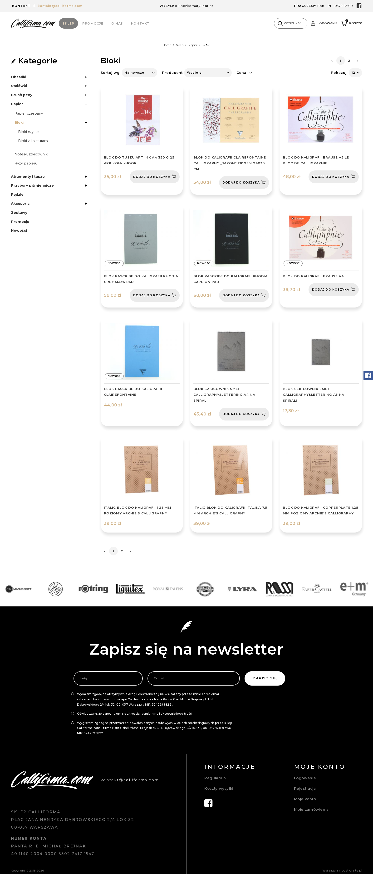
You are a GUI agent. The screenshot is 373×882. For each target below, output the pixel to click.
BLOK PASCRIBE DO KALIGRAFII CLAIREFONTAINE (133, 393)
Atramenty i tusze (29, 182)
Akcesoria (21, 211)
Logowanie (306, 786)
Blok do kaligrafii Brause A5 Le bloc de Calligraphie (316, 160)
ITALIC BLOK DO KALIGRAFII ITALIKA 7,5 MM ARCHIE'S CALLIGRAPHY (230, 512)
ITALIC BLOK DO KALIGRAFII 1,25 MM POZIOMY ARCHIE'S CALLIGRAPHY (138, 512)
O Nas (117, 23)
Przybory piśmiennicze (34, 192)
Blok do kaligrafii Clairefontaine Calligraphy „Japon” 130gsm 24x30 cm (230, 163)
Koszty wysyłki (219, 797)
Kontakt (140, 23)
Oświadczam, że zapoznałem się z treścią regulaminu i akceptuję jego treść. (135, 722)
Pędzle (18, 201)
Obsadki (19, 77)
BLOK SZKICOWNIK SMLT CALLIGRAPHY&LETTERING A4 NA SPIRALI (224, 396)
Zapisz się (265, 686)
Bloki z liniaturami (35, 145)
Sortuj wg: (111, 73)
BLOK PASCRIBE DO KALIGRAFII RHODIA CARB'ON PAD (230, 280)
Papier (192, 45)
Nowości (19, 239)
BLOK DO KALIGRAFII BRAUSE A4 (314, 277)
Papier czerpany (30, 116)
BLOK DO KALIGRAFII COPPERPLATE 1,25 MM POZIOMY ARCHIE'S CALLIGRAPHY (317, 515)
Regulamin (215, 786)
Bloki (20, 125)
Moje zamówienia (312, 817)
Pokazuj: (339, 73)
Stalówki (20, 87)
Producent (172, 73)
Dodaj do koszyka (154, 177)
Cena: (241, 73)
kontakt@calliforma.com (61, 6)
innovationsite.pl (350, 878)
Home (167, 45)
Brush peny (22, 96)
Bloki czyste (29, 135)
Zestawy (20, 220)
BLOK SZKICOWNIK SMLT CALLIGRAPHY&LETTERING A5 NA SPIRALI (314, 396)
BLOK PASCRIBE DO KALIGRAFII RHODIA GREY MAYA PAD (141, 280)
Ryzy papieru (27, 168)
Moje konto (306, 807)
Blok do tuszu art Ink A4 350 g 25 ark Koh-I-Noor (139, 160)
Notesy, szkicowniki (32, 159)
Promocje (93, 23)
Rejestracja (306, 797)
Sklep (68, 23)
